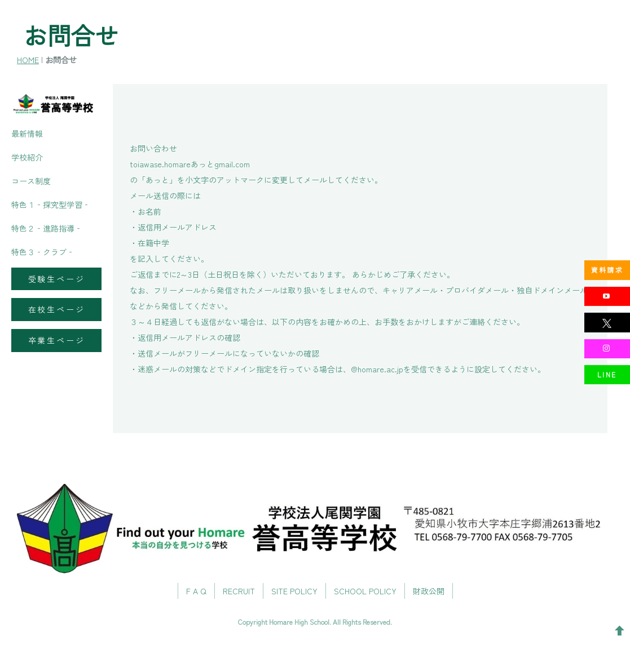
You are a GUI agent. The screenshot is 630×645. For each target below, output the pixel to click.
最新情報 (27, 133)
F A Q (196, 591)
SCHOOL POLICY (365, 591)
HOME (28, 59)
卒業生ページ (56, 340)
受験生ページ (56, 278)
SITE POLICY (294, 591)
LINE (607, 374)
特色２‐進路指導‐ (46, 228)
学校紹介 (27, 157)
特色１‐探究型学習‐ (50, 204)
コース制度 (31, 180)
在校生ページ (56, 309)
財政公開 (428, 591)
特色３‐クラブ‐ (42, 251)
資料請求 (607, 269)
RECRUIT (239, 591)
